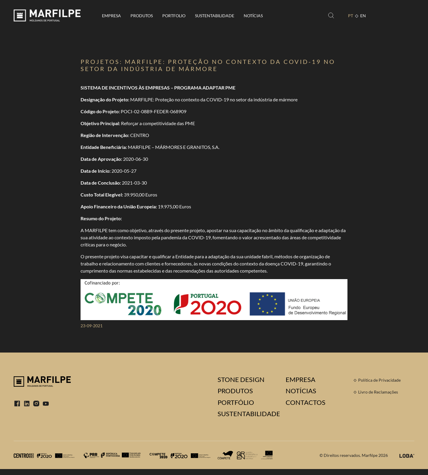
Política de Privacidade (379, 380)
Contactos (305, 402)
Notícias (253, 15)
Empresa (111, 15)
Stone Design (241, 379)
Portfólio (236, 402)
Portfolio (173, 15)
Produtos (141, 15)
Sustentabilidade (214, 15)
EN (363, 15)
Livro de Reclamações (378, 391)
